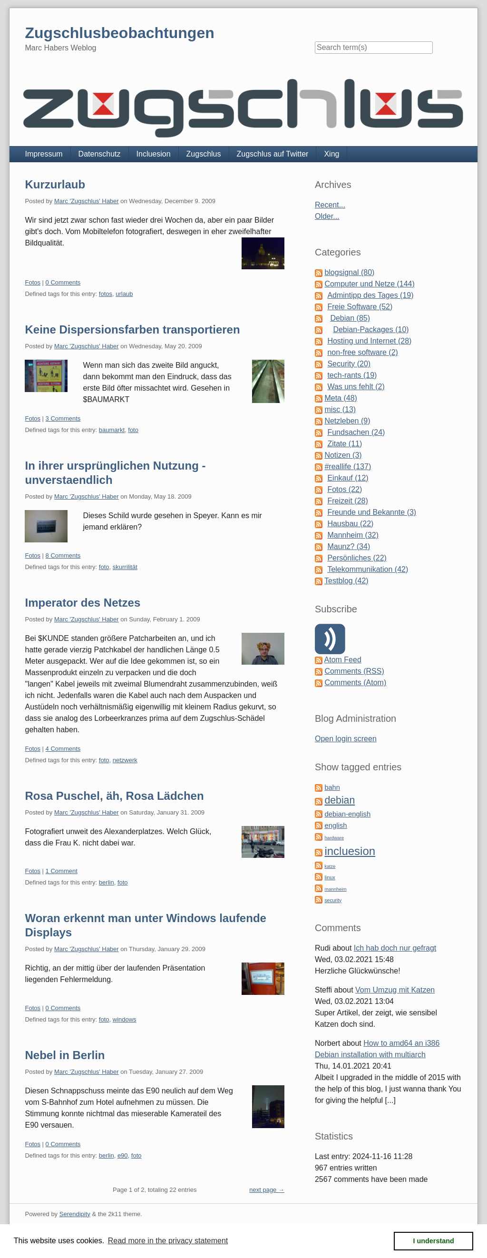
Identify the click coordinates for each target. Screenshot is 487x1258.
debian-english (347, 814)
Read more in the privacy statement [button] (168, 1241)
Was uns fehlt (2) (355, 387)
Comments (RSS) (354, 671)
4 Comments (63, 748)
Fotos (32, 282)
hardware (334, 837)
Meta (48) (340, 398)
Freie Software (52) (359, 307)
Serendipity (74, 1214)
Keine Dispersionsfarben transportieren (132, 329)
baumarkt (112, 429)
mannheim (335, 889)
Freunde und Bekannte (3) (371, 512)
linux (329, 877)
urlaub (124, 293)
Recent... (330, 205)
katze (329, 866)
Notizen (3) (342, 455)
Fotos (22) (344, 489)
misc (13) (340, 409)
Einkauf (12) (347, 478)
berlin (106, 882)
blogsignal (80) (349, 272)
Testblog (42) (346, 581)
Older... (327, 216)
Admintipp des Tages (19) (370, 295)
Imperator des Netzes (82, 602)
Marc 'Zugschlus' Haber (86, 201)
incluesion (349, 851)
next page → (266, 1189)
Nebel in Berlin (65, 1055)
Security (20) (348, 364)
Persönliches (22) (357, 558)
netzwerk (125, 760)
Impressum (43, 154)
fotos (105, 293)
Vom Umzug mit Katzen (395, 990)
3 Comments (63, 418)
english (335, 825)
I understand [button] (433, 1241)
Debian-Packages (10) (371, 329)
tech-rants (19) (352, 375)
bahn (332, 787)
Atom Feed (342, 660)
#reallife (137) (347, 466)
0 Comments (63, 282)
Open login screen (346, 739)
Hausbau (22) (350, 524)
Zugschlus (203, 154)
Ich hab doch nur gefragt (395, 948)
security (332, 900)
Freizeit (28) (347, 501)
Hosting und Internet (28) (369, 341)
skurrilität (125, 566)
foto (133, 429)
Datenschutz (99, 154)
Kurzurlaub (55, 184)
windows (124, 1019)
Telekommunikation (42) (367, 569)
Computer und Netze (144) (369, 284)
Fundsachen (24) (356, 432)
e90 (122, 1155)
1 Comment (62, 871)
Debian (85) (350, 318)
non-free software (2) (362, 352)
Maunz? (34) (348, 546)
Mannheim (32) (353, 535)
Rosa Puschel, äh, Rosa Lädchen (114, 795)
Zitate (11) (344, 444)
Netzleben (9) (347, 421)
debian (339, 800)
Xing (331, 154)
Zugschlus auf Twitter (273, 154)
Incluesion (153, 154)
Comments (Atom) (355, 682)
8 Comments (63, 555)
